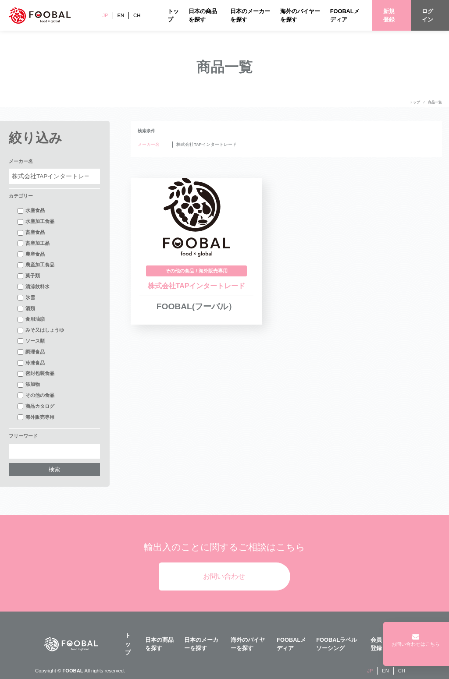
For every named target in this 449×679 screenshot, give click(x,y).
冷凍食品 (31, 363)
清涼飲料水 (34, 287)
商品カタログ (36, 406)
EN (121, 15)
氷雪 (26, 298)
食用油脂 (31, 319)
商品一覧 (435, 102)
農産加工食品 (36, 265)
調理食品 (31, 352)
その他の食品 (36, 396)
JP (105, 15)
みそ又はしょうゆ (41, 330)
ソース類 (31, 341)
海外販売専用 (36, 417)
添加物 (29, 385)
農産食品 (31, 254)
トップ (415, 102)
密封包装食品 (36, 374)
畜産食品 (31, 233)
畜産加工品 (34, 243)
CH (136, 15)
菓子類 (29, 276)
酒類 (26, 309)
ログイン (427, 15)
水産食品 (31, 211)
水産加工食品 (36, 222)
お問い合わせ (224, 576)
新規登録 (389, 15)
